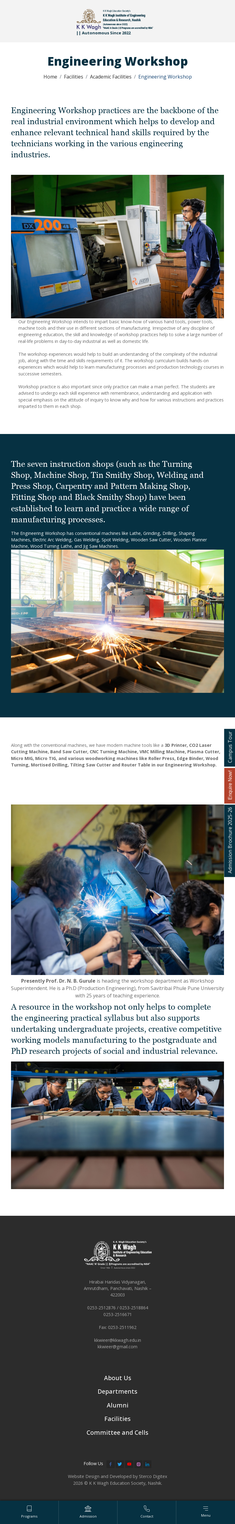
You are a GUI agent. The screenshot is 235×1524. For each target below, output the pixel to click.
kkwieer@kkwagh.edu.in (117, 1341)
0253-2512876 (101, 1308)
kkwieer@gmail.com (117, 1347)
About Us (117, 1379)
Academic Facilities (111, 76)
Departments (118, 1392)
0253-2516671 (117, 1315)
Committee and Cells (117, 1434)
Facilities (73, 76)
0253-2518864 (134, 1308)
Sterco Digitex (153, 1478)
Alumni (118, 1406)
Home (50, 76)
